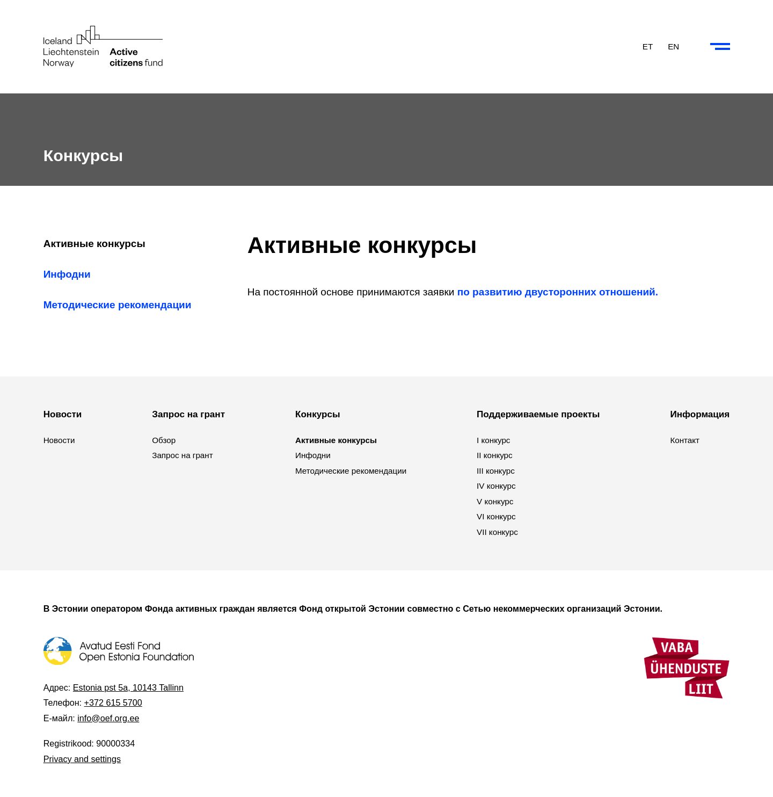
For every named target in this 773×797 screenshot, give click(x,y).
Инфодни (67, 274)
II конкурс (495, 455)
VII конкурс (497, 532)
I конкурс (493, 440)
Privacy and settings (82, 759)
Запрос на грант (182, 455)
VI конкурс (496, 516)
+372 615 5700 (113, 702)
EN (673, 45)
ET (648, 45)
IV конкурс (496, 485)
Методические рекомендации (117, 304)
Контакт (684, 440)
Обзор (164, 440)
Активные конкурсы (94, 243)
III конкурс (496, 470)
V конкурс (495, 501)
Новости (59, 440)
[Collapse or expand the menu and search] (720, 47)
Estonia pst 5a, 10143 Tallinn (128, 687)
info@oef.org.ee (108, 718)
